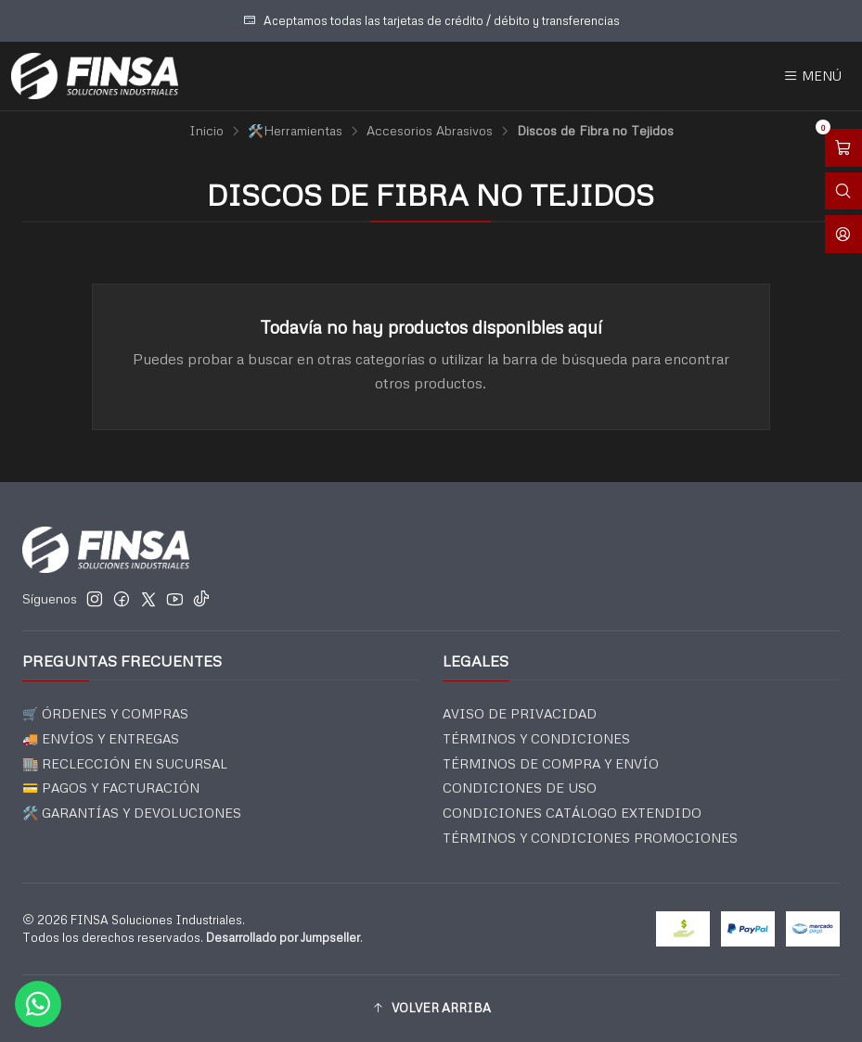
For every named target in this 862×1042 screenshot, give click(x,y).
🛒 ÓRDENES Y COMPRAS (105, 713)
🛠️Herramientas (295, 130)
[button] (431, 1009)
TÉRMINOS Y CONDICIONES (536, 738)
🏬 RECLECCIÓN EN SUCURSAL (124, 763)
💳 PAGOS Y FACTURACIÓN (110, 787)
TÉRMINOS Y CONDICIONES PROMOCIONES (590, 837)
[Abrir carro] (843, 148)
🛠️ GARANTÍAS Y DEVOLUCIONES (131, 812)
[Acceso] (843, 234)
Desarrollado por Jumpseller (283, 937)
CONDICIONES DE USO (520, 787)
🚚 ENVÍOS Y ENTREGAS (100, 738)
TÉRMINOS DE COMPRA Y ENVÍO (551, 763)
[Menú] (812, 76)
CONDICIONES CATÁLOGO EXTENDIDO (572, 812)
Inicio (206, 130)
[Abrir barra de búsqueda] (843, 191)
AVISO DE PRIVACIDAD (520, 713)
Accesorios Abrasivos (430, 130)
